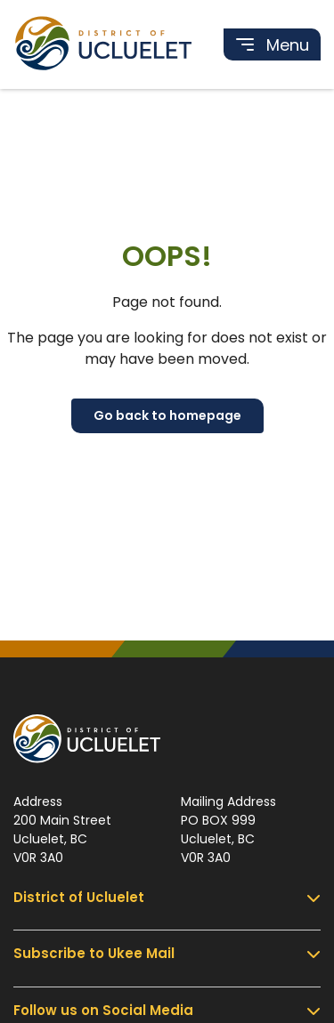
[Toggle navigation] (272, 44)
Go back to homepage (167, 415)
